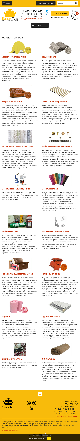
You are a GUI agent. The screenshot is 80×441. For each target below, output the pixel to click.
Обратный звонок (60, 13)
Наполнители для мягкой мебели (18, 274)
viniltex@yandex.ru (61, 17)
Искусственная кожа (12, 101)
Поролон (6, 316)
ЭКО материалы (49, 359)
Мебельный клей (10, 231)
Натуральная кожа (51, 274)
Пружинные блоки (51, 316)
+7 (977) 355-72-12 (31, 16)
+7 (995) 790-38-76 (31, 14)
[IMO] (47, 13)
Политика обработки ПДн (10, 430)
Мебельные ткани (50, 189)
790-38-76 (69, 404)
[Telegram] (47, 11)
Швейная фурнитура (12, 359)
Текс (10, 19)
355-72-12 (69, 406)
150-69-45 (69, 401)
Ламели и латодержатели (54, 101)
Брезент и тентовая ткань (14, 57)
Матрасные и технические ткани (17, 146)
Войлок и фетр (49, 57)
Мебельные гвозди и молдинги (57, 146)
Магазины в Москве (46, 3)
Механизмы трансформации (56, 231)
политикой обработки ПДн (37, 438)
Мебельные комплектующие (16, 189)
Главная (4, 32)
